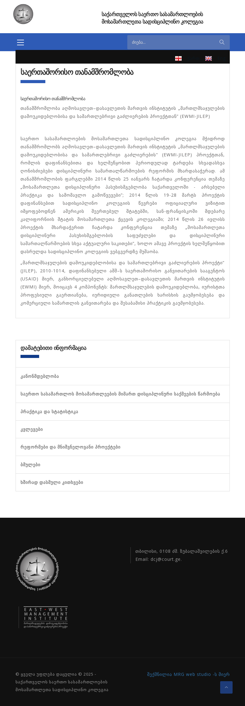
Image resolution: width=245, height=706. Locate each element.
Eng (221, 58)
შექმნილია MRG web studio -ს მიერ (188, 674)
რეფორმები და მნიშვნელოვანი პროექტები (70, 447)
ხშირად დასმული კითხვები (51, 482)
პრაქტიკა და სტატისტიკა (49, 411)
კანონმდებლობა (39, 376)
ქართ (193, 58)
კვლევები (31, 429)
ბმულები (30, 464)
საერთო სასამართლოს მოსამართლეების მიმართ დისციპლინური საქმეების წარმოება (120, 394)
